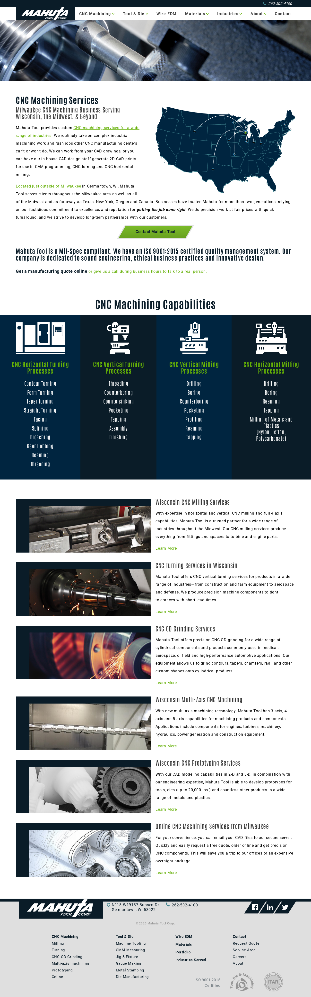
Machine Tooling (131, 943)
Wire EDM (166, 13)
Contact (283, 13)
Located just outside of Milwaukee (48, 186)
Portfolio (182, 952)
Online (57, 977)
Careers (240, 957)
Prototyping (62, 970)
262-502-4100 (277, 3)
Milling (58, 943)
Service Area (244, 950)
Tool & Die (134, 13)
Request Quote (246, 943)
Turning (58, 950)
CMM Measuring (130, 950)
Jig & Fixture (127, 957)
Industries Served (190, 960)
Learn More (166, 548)
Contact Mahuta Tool (155, 231)
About (257, 13)
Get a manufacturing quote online (51, 271)
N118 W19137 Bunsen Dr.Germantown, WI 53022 (136, 907)
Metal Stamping (130, 970)
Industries (228, 13)
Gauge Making (128, 963)
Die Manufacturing (132, 977)
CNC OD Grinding (67, 957)
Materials (195, 13)
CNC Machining (95, 13)
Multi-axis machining (70, 963)
